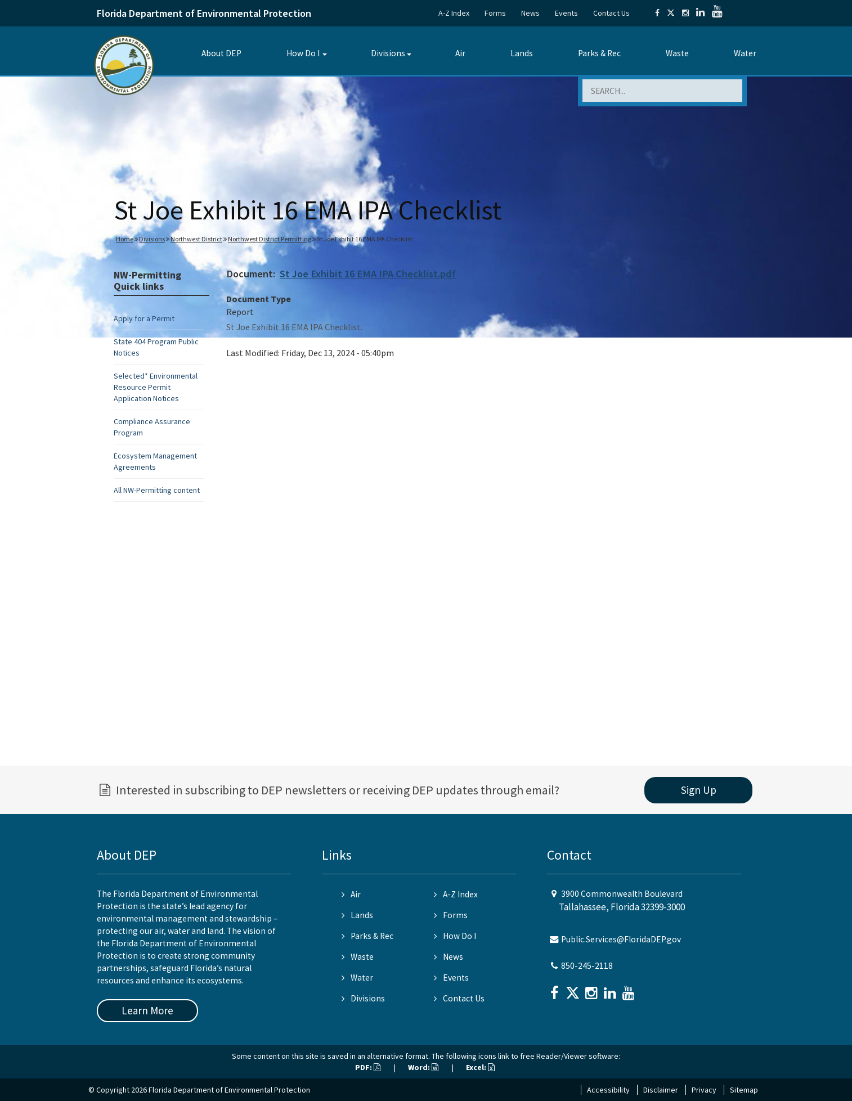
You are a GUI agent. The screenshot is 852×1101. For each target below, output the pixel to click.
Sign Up (698, 790)
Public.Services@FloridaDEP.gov (621, 939)
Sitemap (744, 1090)
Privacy (704, 1090)
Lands (521, 53)
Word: (423, 1067)
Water (745, 53)
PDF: (367, 1067)
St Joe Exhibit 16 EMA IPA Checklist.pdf (368, 273)
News (530, 13)
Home (124, 239)
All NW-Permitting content (157, 490)
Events (566, 13)
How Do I (303, 53)
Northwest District (196, 239)
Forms (495, 13)
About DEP (221, 53)
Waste (677, 53)
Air (460, 53)
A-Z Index (453, 13)
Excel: (480, 1067)
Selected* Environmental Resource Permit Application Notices (156, 387)
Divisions (388, 53)
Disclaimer (660, 1090)
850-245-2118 (587, 965)
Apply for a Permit (144, 318)
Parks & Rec (599, 53)
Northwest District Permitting (269, 239)
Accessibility (608, 1090)
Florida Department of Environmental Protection (204, 13)
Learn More (147, 1010)
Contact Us (611, 13)
